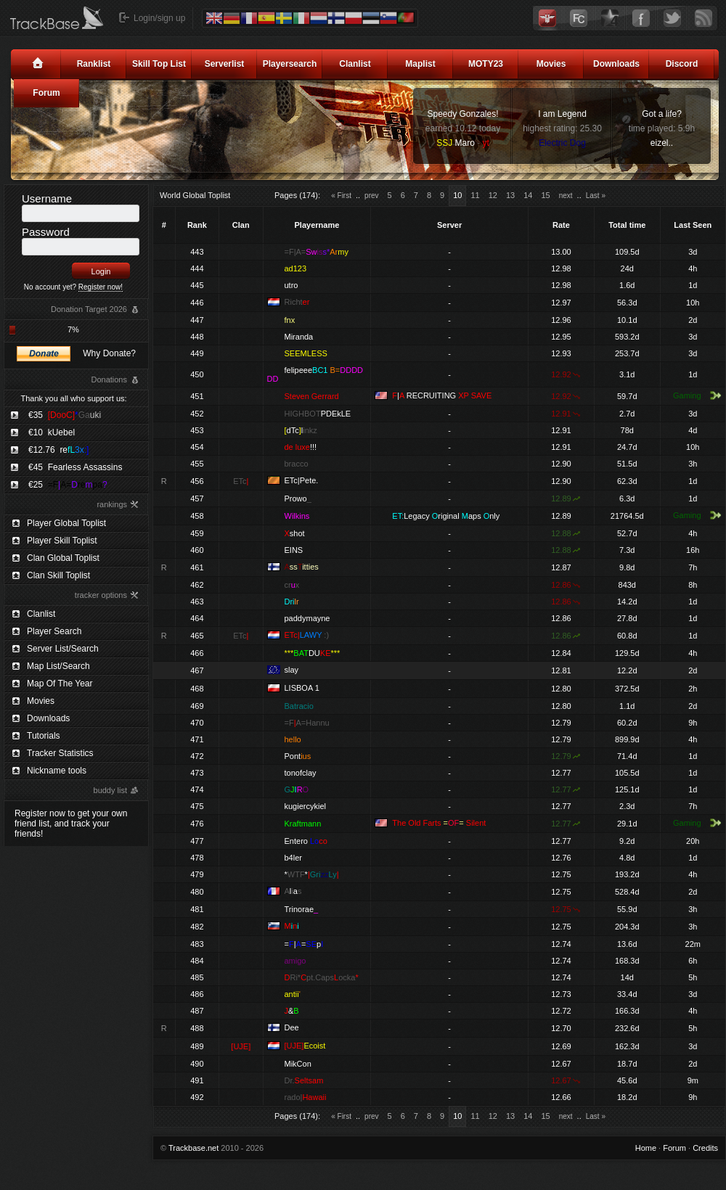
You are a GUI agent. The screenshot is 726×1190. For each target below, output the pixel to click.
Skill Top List (159, 64)
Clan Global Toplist (63, 558)
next (566, 196)
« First (341, 196)
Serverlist (225, 64)
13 (510, 195)
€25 (67, 485)
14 (527, 195)
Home (645, 1148)
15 (545, 195)
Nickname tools (56, 771)
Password (46, 232)
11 (474, 195)
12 (493, 195)
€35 (64, 415)
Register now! (100, 287)
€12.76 (58, 450)
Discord (682, 64)
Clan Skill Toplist (58, 575)
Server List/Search (63, 649)
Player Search (54, 631)
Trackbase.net (193, 1148)
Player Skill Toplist (62, 541)
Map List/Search (58, 666)
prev (371, 196)
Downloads (616, 64)
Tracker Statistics (60, 753)
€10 (51, 432)
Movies (551, 64)
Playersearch (290, 64)
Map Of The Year (60, 683)
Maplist (420, 64)
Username (47, 198)
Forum (46, 93)
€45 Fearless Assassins (75, 467)
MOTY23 (485, 64)
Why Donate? (109, 353)
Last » (595, 196)
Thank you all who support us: (73, 398)
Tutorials (43, 736)
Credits (705, 1148)
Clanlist (354, 64)
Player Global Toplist (66, 523)
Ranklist (94, 64)
